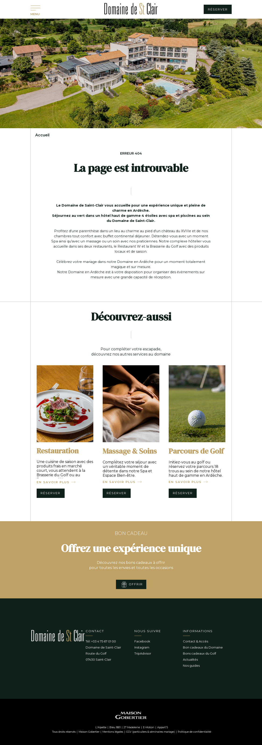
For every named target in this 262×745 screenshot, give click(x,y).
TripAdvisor (142, 653)
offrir (136, 584)
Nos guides (191, 665)
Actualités (190, 659)
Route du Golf (96, 653)
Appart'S (162, 727)
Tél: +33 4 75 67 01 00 (101, 641)
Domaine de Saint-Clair (103, 647)
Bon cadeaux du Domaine (203, 647)
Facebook (142, 641)
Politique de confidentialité (194, 731)
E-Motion (148, 727)
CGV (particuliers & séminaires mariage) (150, 731)
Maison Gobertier (89, 731)
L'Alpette (100, 727)
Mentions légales (112, 731)
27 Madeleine (132, 727)
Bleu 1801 (115, 727)
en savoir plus (53, 482)
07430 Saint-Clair (98, 659)
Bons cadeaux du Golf (199, 653)
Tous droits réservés (64, 731)
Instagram (141, 647)
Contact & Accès (195, 641)
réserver (218, 9)
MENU (35, 14)
